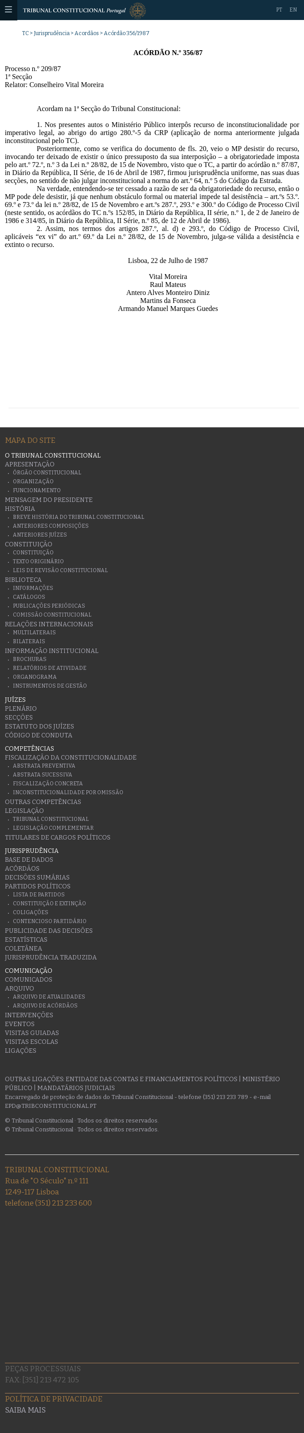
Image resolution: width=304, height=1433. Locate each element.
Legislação (24, 811)
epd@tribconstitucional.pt (50, 1106)
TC (25, 33)
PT (279, 10)
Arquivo (19, 988)
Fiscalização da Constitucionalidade (71, 757)
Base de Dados (29, 860)
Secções (19, 717)
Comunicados (28, 979)
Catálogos (29, 597)
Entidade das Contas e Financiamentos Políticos (151, 1079)
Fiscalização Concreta (48, 783)
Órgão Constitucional (47, 473)
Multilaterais (34, 632)
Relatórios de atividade (50, 668)
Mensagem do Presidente (49, 500)
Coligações (30, 912)
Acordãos (87, 33)
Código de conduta (38, 735)
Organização (33, 481)
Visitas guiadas (32, 1033)
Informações (33, 588)
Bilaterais (29, 641)
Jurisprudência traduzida (51, 957)
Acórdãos (22, 868)
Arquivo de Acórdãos (45, 1006)
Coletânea (23, 948)
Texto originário (38, 561)
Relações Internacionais (49, 624)
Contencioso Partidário (50, 921)
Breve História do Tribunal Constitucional (78, 517)
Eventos (20, 1024)
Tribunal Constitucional (51, 819)
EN (293, 10)
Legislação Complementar (53, 828)
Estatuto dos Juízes (39, 726)
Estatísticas (26, 939)
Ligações (20, 1051)
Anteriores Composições (51, 526)
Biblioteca (23, 580)
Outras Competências (43, 802)
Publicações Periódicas (49, 606)
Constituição (28, 544)
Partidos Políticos (38, 886)
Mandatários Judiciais (76, 1088)
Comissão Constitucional (52, 615)
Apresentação (30, 464)
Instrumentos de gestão (50, 686)
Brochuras (30, 659)
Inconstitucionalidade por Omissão (68, 792)
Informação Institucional (52, 651)
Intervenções (29, 1015)
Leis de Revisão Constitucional (60, 570)
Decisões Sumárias (37, 877)
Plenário (21, 709)
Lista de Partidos (39, 895)
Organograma (35, 677)
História (20, 509)
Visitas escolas (31, 1042)
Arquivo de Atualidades (49, 997)
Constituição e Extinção (49, 903)
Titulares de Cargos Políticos (58, 837)
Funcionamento (37, 490)
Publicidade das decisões (49, 931)
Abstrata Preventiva (44, 766)
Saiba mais (25, 1410)
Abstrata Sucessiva (42, 775)
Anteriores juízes (40, 535)
